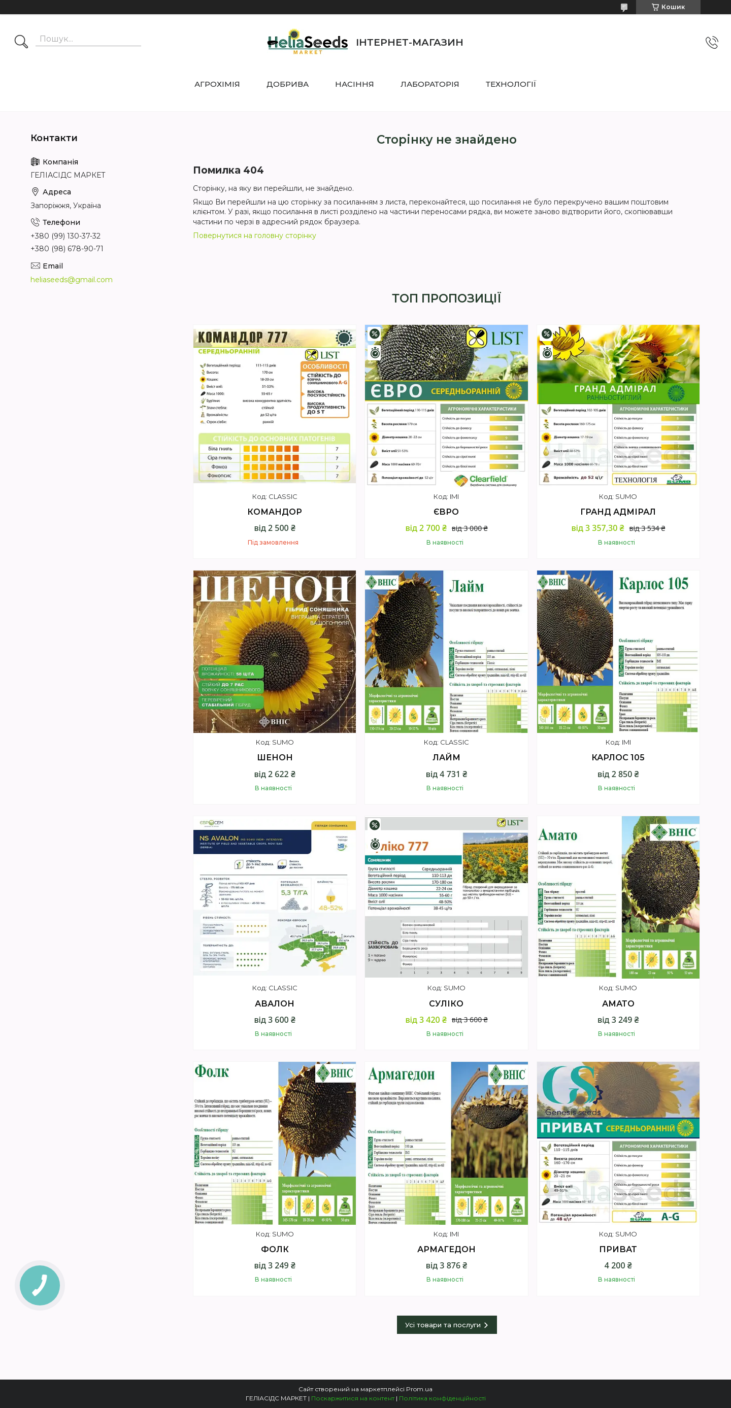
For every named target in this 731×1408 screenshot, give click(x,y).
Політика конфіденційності (442, 1398)
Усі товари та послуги (443, 1325)
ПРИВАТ (618, 1249)
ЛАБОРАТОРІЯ (430, 84)
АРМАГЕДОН (446, 1249)
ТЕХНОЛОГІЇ (511, 84)
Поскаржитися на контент (352, 1398)
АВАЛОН (274, 1004)
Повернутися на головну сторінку (254, 235)
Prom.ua (419, 1389)
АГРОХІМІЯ (217, 84)
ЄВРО (446, 512)
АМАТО (618, 1004)
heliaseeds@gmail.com (71, 279)
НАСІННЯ (354, 84)
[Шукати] (21, 42)
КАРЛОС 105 (618, 757)
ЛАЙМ (446, 757)
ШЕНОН (275, 757)
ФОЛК (275, 1249)
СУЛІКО (446, 1004)
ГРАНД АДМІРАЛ (618, 512)
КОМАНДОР (274, 512)
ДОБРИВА (288, 84)
